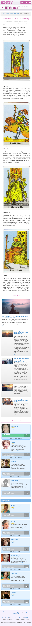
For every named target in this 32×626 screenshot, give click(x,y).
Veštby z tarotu (15, 23)
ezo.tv (5, 21)
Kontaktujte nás (13, 617)
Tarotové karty (21, 21)
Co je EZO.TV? (27, 617)
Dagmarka (14, 426)
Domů (2, 612)
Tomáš (13, 593)
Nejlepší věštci (5, 500)
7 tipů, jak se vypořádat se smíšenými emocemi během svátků (21, 400)
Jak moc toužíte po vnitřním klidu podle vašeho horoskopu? (15, 317)
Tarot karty (16, 21)
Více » (3, 325)
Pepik (13, 522)
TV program (26, 612)
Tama (13, 442)
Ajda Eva (14, 573)
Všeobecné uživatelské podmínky (22, 620)
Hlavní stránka (6, 13)
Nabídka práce (20, 617)
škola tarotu (10, 21)
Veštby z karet (9, 23)
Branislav (14, 539)
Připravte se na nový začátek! (21, 385)
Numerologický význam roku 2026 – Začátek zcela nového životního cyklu (21, 332)
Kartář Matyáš (15, 556)
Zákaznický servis (5, 617)
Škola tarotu (16, 13)
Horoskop (15, 612)
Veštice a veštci (8, 612)
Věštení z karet (22, 23)
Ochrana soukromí (16, 623)
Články (11, 13)
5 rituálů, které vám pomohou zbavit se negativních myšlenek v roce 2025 (21, 360)
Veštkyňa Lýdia (16, 506)
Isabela (13, 461)
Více (13, 429)
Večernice (14, 480)
